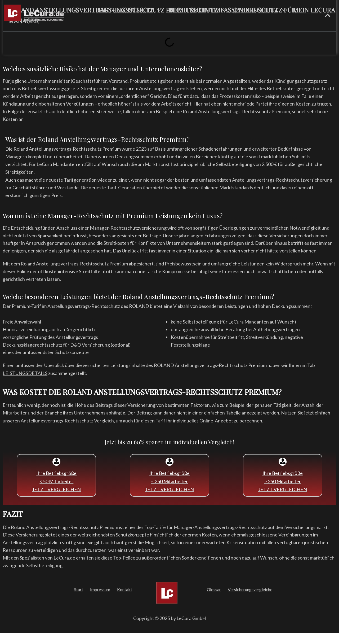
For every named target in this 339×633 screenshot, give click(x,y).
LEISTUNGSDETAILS (25, 373)
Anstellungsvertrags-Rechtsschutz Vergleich (67, 421)
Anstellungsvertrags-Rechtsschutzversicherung (282, 180)
